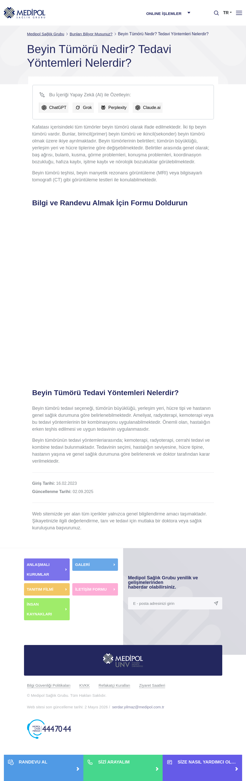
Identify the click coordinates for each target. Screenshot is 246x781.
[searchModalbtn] (214, 11)
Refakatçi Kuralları (114, 685)
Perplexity (117, 107)
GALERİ (82, 564)
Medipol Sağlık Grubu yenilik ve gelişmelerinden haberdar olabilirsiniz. (163, 582)
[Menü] (239, 13)
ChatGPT (58, 107)
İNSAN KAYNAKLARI (40, 609)
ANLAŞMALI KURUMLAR (38, 569)
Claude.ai (152, 107)
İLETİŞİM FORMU (91, 589)
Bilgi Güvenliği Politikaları (48, 685)
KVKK (84, 685)
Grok (87, 107)
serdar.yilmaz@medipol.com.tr (138, 707)
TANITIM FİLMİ (40, 589)
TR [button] (226, 13)
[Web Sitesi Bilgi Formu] (122, 298)
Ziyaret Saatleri (152, 685)
